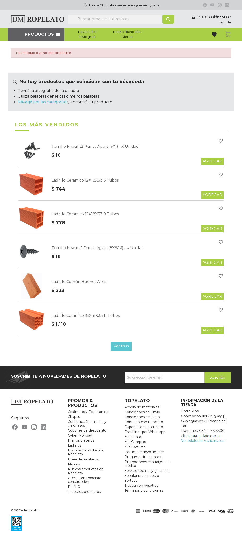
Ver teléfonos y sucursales (202, 440)
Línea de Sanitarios (83, 459)
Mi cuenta (133, 437)
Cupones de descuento (87, 430)
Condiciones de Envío (142, 412)
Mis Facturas (135, 447)
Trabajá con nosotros (141, 485)
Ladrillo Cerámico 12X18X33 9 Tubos (85, 214)
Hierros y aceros (81, 440)
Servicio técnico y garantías (147, 470)
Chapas (74, 417)
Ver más (121, 346)
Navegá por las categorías (42, 102)
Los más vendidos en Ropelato (85, 452)
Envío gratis (87, 37)
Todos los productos (84, 492)
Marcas (74, 464)
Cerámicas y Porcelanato (88, 412)
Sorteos (131, 480)
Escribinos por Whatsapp (145, 432)
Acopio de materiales (142, 407)
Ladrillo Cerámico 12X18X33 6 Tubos (85, 180)
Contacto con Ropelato (144, 422)
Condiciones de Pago (142, 417)
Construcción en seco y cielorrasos (87, 424)
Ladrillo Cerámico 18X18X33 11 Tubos (86, 315)
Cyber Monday (80, 435)
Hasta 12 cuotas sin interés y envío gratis (124, 5)
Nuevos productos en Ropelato (86, 471)
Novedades (87, 32)
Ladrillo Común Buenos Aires (79, 281)
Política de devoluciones (144, 452)
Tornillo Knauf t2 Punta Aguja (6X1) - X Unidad (95, 146)
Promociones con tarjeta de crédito (148, 464)
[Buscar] (121, 19)
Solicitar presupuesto (142, 475)
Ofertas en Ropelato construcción (84, 480)
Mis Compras (135, 442)
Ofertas (127, 37)
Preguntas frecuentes (143, 457)
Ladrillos (74, 445)
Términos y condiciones (144, 490)
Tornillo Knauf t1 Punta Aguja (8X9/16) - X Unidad (98, 248)
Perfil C (74, 487)
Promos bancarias (127, 32)
